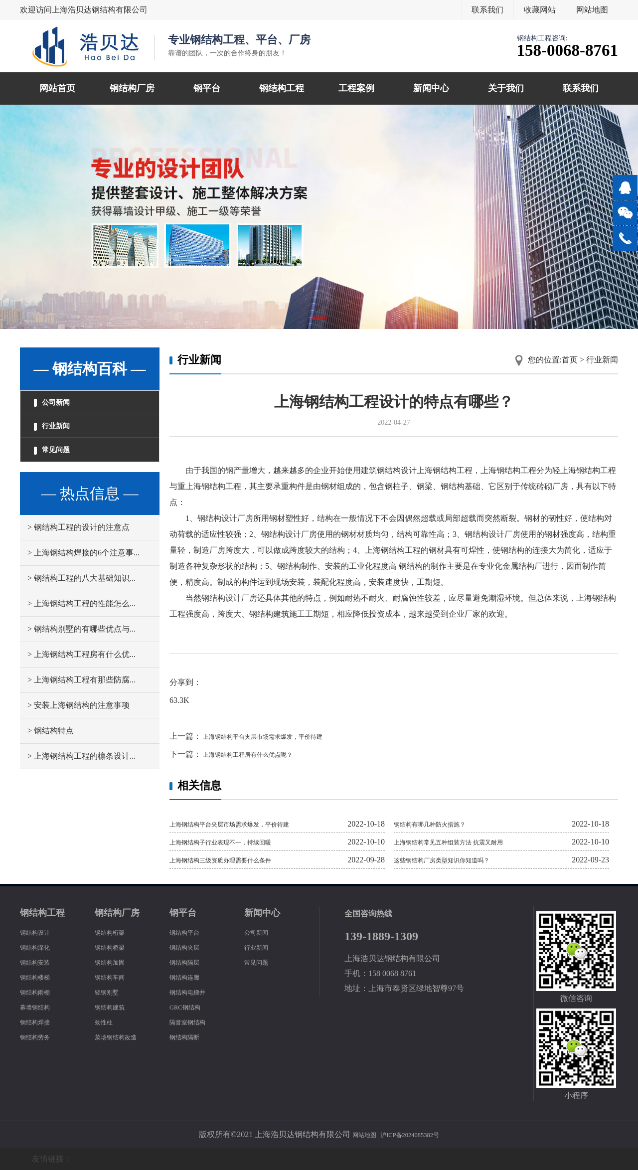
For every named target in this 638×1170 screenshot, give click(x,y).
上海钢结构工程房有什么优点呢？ (262, 754)
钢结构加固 (115, 962)
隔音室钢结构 (193, 1021)
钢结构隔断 (189, 1036)
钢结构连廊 (189, 977)
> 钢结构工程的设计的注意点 (78, 547)
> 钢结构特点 (50, 750)
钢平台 (206, 88)
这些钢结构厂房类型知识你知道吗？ (457, 859)
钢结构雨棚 (40, 992)
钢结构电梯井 (193, 992)
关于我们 (506, 88)
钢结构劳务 (40, 1036)
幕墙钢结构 (40, 1007)
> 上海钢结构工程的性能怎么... (81, 623)
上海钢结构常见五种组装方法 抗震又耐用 (466, 841)
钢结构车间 (115, 977)
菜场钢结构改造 (123, 1036)
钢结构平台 (189, 932)
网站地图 (592, 9)
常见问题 (60, 467)
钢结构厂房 (132, 88)
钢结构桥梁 (115, 947)
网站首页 (57, 88)
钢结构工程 (281, 88)
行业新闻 (60, 436)
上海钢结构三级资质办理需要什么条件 (237, 859)
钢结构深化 (40, 947)
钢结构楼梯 (40, 977)
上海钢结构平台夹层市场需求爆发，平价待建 (282, 736)
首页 (570, 359)
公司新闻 (60, 406)
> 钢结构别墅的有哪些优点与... (81, 649)
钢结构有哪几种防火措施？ (441, 824)
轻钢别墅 (111, 992)
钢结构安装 (40, 962)
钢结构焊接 (40, 1021)
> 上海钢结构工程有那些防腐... (81, 699)
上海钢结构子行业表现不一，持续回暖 (237, 841)
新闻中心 (431, 88)
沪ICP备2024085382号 (414, 1134)
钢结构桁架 (115, 932)
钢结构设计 (40, 932)
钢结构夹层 (189, 947)
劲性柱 (107, 1021)
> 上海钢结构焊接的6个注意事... (83, 572)
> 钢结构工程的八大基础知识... (81, 598)
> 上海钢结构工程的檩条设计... (81, 776)
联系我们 (487, 9)
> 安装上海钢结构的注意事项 (78, 725)
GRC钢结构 (189, 1007)
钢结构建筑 (115, 1007)
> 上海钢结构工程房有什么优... (81, 674)
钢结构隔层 (189, 962)
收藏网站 (540, 9)
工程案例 (356, 88)
